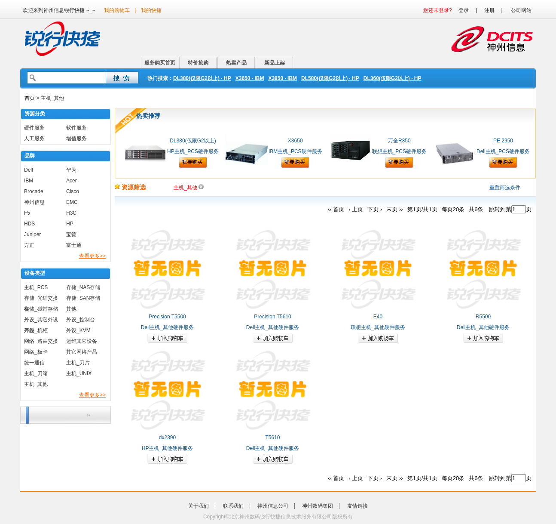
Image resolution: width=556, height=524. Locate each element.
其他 (71, 309)
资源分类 (34, 114)
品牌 (29, 156)
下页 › (374, 209)
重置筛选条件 (504, 188)
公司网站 (521, 10)
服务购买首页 (159, 63)
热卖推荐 (148, 115)
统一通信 (34, 363)
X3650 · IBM (249, 78)
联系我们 (233, 506)
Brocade (33, 191)
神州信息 (34, 202)
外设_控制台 (80, 320)
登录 (463, 10)
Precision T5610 (272, 317)
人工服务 (34, 139)
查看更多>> (92, 256)
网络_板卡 (36, 352)
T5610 (272, 438)
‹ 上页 (355, 209)
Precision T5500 (167, 317)
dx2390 (167, 438)
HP (69, 224)
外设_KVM (78, 330)
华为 (71, 170)
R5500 (483, 317)
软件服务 (76, 128)
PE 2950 (503, 141)
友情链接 (357, 506)
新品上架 (274, 63)
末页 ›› (394, 209)
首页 (29, 98)
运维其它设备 (81, 341)
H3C (71, 213)
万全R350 (399, 141)
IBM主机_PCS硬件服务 (295, 151)
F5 (27, 213)
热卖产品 (236, 63)
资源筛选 (130, 187)
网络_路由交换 (41, 341)
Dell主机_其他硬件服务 (167, 327)
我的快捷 (151, 10)
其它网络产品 (81, 352)
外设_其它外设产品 (41, 321)
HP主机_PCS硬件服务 (193, 151)
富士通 (74, 245)
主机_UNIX (79, 373)
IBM (28, 181)
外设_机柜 (36, 330)
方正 (29, 245)
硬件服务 (34, 128)
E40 (377, 317)
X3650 (295, 141)
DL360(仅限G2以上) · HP (393, 78)
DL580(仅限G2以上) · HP (330, 78)
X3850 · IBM (282, 78)
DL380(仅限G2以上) (193, 141)
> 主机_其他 (49, 98)
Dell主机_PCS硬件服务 (503, 151)
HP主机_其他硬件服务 (167, 448)
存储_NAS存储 (83, 287)
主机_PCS (36, 287)
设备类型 (34, 273)
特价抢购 (198, 63)
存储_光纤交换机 (41, 299)
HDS (29, 224)
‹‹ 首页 (336, 209)
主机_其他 (36, 384)
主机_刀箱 (36, 373)
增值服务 (76, 139)
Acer (71, 181)
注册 (489, 10)
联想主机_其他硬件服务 (378, 327)
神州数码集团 (317, 506)
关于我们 (198, 506)
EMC (72, 202)
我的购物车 (117, 10)
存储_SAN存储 (83, 298)
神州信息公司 (272, 506)
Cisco (72, 191)
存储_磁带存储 (41, 309)
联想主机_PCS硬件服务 (399, 151)
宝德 (71, 234)
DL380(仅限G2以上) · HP (202, 78)
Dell (28, 170)
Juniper (32, 234)
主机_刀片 (78, 363)
